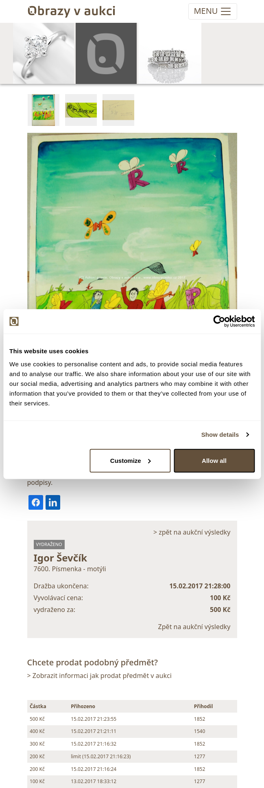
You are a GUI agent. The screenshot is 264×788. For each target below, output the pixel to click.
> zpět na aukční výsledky (192, 532)
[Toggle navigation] (212, 11)
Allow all (214, 460)
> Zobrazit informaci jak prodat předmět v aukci (99, 675)
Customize (130, 460)
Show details (220, 434)
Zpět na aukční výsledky (194, 626)
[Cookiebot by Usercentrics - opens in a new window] (219, 321)
